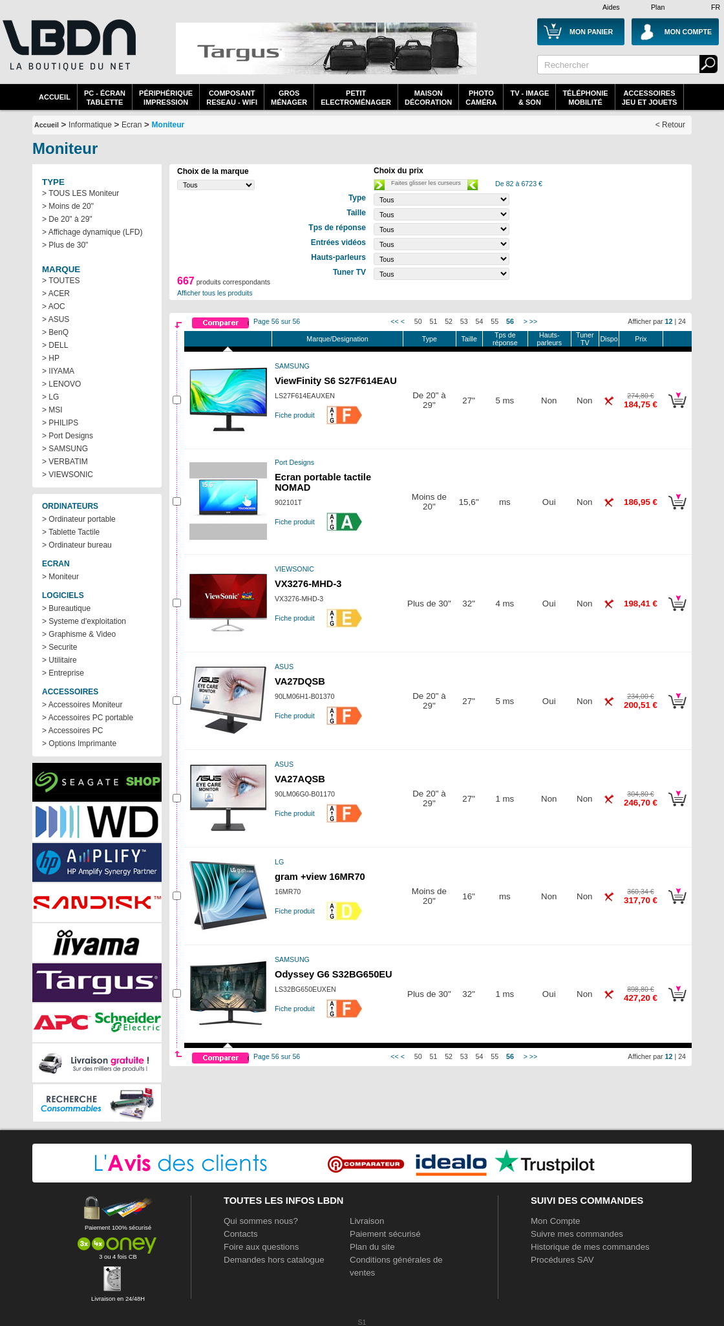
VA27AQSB (300, 779)
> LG (50, 396)
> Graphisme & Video (79, 634)
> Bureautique (66, 608)
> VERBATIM (65, 461)
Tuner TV (584, 339)
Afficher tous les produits (215, 293)
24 (682, 321)
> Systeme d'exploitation (84, 621)
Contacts (241, 1234)
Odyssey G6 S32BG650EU (333, 974)
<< (394, 321)
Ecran (132, 124)
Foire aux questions (261, 1247)
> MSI (52, 409)
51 (434, 321)
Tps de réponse (505, 339)
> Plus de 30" (65, 245)
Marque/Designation (337, 339)
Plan (658, 7)
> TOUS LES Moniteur (80, 193)
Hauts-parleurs (549, 339)
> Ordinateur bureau (77, 545)
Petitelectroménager (356, 97)
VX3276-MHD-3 (308, 584)
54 (479, 321)
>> (533, 321)
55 (494, 321)
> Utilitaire (59, 660)
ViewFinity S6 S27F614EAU (336, 381)
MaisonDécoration (428, 97)
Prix (640, 339)
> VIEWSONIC (67, 474)
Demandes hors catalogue (274, 1260)
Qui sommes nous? (261, 1221)
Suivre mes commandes (577, 1234)
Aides (611, 7)
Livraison (367, 1221)
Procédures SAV (562, 1260)
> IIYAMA (58, 371)
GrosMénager (289, 97)
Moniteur (168, 124)
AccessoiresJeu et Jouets (649, 97)
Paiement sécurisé (385, 1234)
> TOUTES (61, 280)
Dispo (608, 339)
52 (448, 321)
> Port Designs (67, 435)
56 (510, 321)
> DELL (55, 345)
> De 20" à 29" (67, 219)
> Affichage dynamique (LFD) (92, 232)
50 (418, 321)
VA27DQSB (300, 681)
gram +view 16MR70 (320, 877)
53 (464, 321)
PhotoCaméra (480, 97)
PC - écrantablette (104, 97)
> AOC (53, 306)
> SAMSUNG (65, 448)
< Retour (670, 124)
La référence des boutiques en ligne (68, 53)
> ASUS (55, 319)
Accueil (54, 97)
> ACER (56, 293)
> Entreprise (63, 673)
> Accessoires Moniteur (82, 704)
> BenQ (55, 332)
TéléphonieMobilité (585, 97)
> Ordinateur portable (79, 519)
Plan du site (372, 1247)
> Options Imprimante (79, 743)
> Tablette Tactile (71, 532)
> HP (50, 358)
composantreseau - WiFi (231, 97)
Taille (469, 339)
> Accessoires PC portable (87, 717)
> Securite (59, 647)
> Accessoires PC (72, 730)
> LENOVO (61, 384)
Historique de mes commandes (590, 1247)
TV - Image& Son (529, 97)
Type (429, 339)
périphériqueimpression (166, 97)
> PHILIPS (60, 422)
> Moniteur (60, 576)
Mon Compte (555, 1221)
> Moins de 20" (68, 206)
